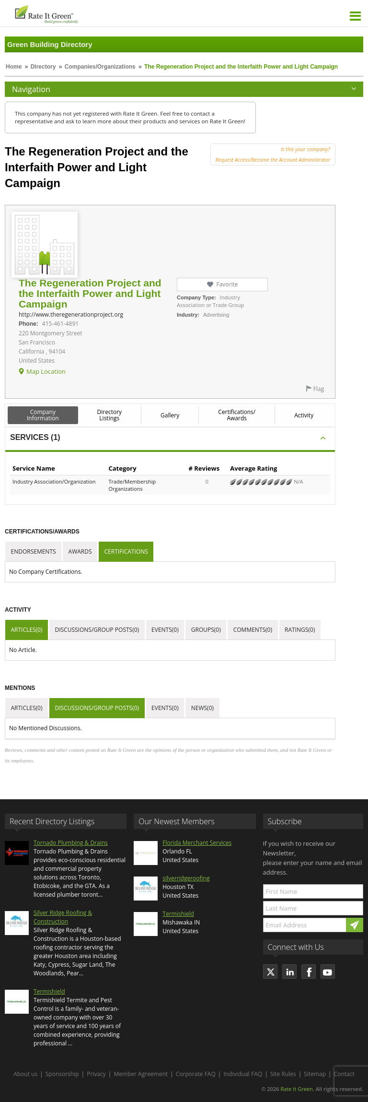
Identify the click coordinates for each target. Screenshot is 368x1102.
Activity (303, 415)
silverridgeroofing (185, 878)
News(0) (202, 708)
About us (25, 1074)
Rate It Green (296, 1088)
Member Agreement (141, 1074)
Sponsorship (62, 1074)
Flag (318, 389)
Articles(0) (27, 630)
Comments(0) (252, 630)
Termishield (49, 991)
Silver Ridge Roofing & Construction (63, 917)
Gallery (170, 415)
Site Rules (283, 1074)
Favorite (227, 284)
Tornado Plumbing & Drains (71, 843)
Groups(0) (206, 630)
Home (14, 66)
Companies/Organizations (100, 66)
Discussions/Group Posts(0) (97, 630)
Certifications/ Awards (236, 415)
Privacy (96, 1074)
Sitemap (315, 1074)
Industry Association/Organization (54, 481)
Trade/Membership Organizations (132, 485)
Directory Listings (109, 415)
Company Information (43, 415)
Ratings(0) (300, 630)
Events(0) (165, 630)
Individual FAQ (242, 1074)
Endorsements (33, 551)
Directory (43, 66)
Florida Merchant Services (196, 843)
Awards (80, 551)
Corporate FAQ (196, 1074)
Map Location (46, 371)
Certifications (126, 551)
